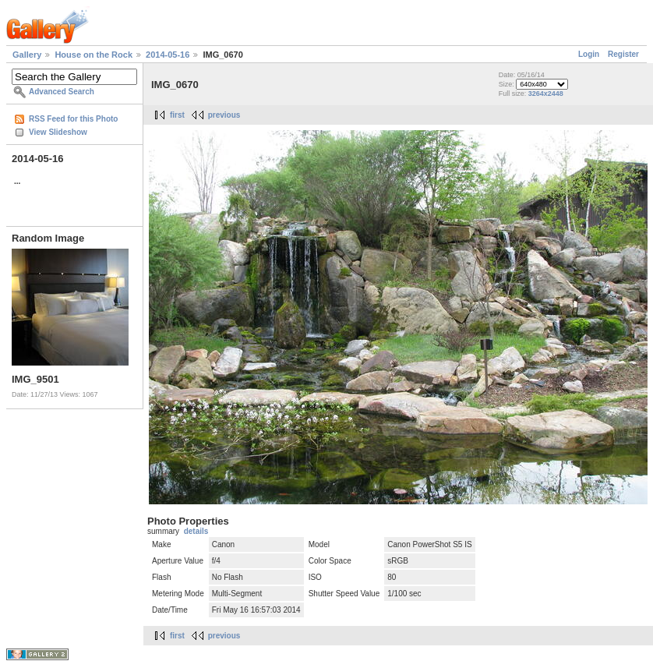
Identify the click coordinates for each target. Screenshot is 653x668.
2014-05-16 (167, 54)
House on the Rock (93, 54)
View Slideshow (58, 132)
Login (588, 54)
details (196, 531)
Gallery (26, 54)
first (177, 115)
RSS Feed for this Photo (73, 119)
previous (224, 115)
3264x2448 (545, 93)
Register (623, 54)
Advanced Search (61, 91)
